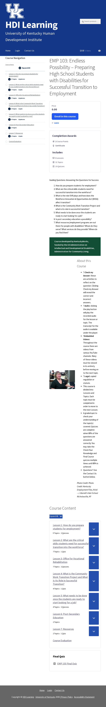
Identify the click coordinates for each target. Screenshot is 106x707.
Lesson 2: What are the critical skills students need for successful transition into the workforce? (70, 543)
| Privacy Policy (66, 697)
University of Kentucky (45, 697)
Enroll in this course (65, 116)
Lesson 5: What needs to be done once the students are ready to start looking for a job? (70, 599)
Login (17, 50)
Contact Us (29, 50)
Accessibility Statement (84, 697)
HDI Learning (31, 25)
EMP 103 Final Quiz (67, 663)
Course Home (9, 64)
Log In (56, 123)
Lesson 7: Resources (63, 629)
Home (7, 50)
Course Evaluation (62, 640)
